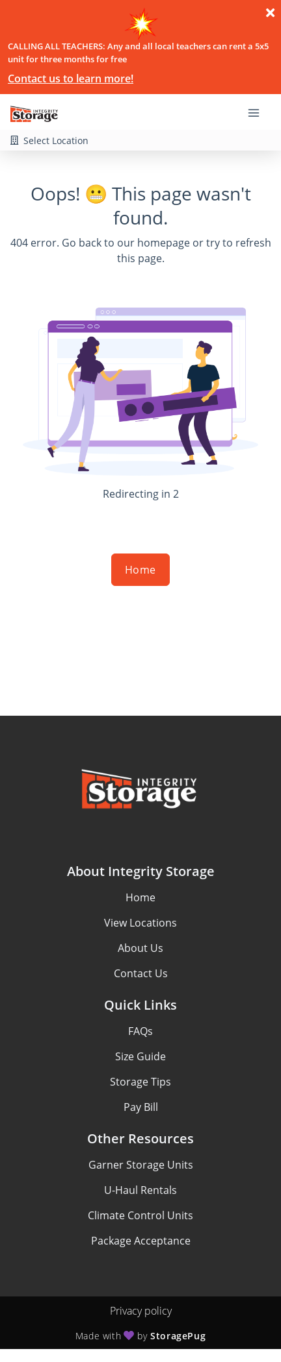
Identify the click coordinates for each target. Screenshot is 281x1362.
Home (140, 570)
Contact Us (141, 973)
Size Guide (140, 1056)
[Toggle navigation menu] (259, 112)
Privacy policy (141, 1311)
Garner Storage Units (140, 1165)
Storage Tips (140, 1082)
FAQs (140, 1031)
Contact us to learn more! (70, 78)
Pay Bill (141, 1107)
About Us (140, 948)
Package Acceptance (141, 1241)
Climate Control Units (140, 1215)
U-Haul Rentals (140, 1190)
